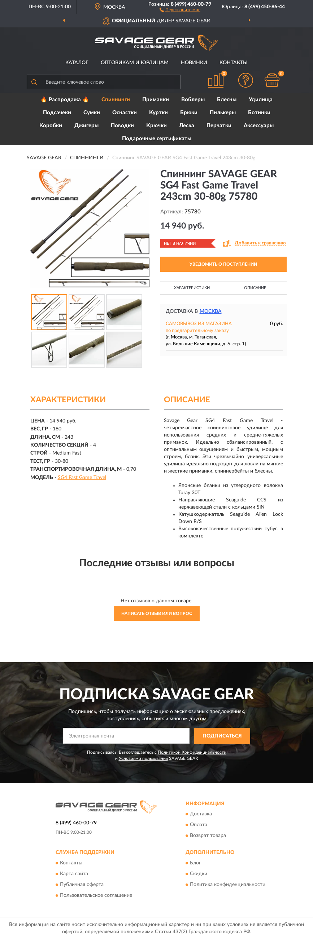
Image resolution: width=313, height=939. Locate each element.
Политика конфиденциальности (227, 884)
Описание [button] (255, 288)
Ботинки (259, 112)
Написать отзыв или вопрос (156, 613)
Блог (195, 862)
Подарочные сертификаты (156, 138)
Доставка (201, 814)
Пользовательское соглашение (96, 895)
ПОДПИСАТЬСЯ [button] (222, 736)
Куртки (158, 112)
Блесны (226, 99)
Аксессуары (259, 125)
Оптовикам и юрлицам (135, 62)
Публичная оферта (82, 884)
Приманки (155, 99)
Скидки (198, 873)
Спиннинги (115, 99)
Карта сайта (74, 873)
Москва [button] (211, 311)
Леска (186, 125)
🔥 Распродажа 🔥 (64, 99)
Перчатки (219, 125)
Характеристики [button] (192, 288)
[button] (180, 9)
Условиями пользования (143, 758)
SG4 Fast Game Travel (82, 477)
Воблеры (193, 99)
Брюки (188, 112)
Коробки (50, 125)
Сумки (91, 112)
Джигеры (86, 125)
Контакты (233, 62)
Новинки (194, 62)
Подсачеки (57, 112)
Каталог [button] (76, 62)
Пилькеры (223, 112)
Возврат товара (208, 835)
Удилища (261, 99)
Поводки (122, 125)
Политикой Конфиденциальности (192, 752)
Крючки (156, 125)
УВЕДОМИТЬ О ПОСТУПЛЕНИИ (223, 264)
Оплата (198, 825)
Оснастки (124, 112)
